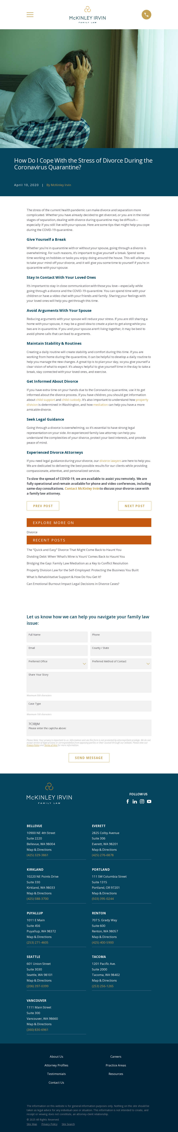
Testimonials (56, 1074)
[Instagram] (142, 801)
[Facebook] (128, 801)
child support (45, 400)
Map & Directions (39, 849)
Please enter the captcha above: (47, 728)
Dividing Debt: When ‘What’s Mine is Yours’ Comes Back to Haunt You (76, 556)
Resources (116, 1074)
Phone (96, 634)
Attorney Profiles (56, 1065)
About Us (56, 1056)
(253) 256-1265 (103, 986)
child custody (71, 400)
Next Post (135, 506)
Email (32, 648)
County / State (100, 648)
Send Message (89, 758)
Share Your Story (38, 674)
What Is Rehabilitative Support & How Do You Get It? (64, 577)
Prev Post (43, 506)
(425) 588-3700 (37, 899)
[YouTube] (149, 801)
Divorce (32, 532)
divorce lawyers (110, 461)
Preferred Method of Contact (109, 661)
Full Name (35, 634)
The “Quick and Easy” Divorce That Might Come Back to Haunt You (74, 550)
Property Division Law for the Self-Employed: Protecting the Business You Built (83, 570)
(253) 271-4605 (37, 942)
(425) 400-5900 (103, 942)
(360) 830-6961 (37, 1030)
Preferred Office (38, 661)
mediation (100, 404)
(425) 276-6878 (103, 855)
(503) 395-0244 (103, 899)
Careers (115, 1056)
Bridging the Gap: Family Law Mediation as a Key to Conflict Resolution (77, 563)
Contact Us (56, 1082)
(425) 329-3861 (37, 855)
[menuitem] (32, 1124)
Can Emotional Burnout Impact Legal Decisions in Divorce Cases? (73, 584)
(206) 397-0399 (37, 986)
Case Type (35, 703)
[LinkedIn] (135, 801)
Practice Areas (116, 1065)
